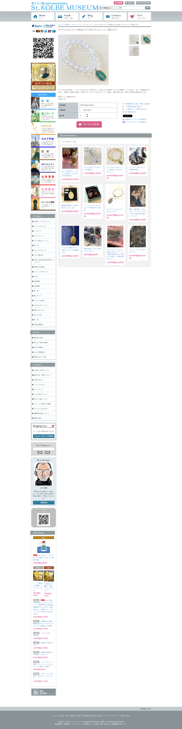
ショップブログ (39, 385)
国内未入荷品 (38, 338)
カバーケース (38, 236)
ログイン (130, 3)
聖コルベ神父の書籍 (41, 342)
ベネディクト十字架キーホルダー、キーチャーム (43, 676)
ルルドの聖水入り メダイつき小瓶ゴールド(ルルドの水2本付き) (70, 173)
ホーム (43, 16)
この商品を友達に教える (133, 106)
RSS (41, 691)
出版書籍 (37, 286)
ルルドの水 (37, 315)
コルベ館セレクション (41, 241)
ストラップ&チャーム (41, 272)
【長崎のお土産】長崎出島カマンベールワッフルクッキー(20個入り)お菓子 (43, 623)
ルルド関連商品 (39, 352)
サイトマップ (38, 389)
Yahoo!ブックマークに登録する (136, 119)
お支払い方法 (63, 716)
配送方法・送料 (75, 716)
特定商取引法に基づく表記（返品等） (138, 104)
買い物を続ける (130, 112)
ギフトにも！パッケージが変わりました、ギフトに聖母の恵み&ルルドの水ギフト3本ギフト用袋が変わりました (115, 254)
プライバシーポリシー (111, 716)
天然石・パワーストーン (73, 25)
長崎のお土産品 (39, 267)
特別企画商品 (38, 324)
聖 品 (36, 245)
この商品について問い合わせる (135, 109)
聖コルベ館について (41, 399)
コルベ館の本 (38, 255)
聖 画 (36, 320)
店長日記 (44, 503)
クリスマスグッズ (40, 250)
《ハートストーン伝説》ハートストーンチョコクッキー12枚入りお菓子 (43, 664)
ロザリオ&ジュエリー (41, 305)
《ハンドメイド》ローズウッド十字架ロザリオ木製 (92, 208)
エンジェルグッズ (40, 226)
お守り (36, 276)
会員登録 (118, 3)
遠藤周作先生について (41, 413)
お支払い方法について (41, 370)
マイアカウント (143, 3)
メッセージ (37, 231)
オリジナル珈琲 (39, 300)
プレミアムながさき (41, 409)
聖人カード (37, 296)
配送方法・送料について (42, 375)
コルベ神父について (41, 394)
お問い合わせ (115, 16)
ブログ (91, 16)
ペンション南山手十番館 (42, 404)
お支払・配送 (67, 16)
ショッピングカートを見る (44, 436)
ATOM (43, 693)
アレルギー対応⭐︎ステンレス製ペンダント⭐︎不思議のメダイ (70, 250)
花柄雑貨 (37, 281)
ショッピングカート (139, 16)
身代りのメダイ (39, 310)
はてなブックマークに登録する (135, 122)
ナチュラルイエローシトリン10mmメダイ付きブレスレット (114, 169)
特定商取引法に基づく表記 (92, 716)
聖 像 (36, 291)
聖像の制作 (37, 418)
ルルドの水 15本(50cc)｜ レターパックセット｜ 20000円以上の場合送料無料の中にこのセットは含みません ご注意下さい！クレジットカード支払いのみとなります (43, 607)
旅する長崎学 (38, 347)
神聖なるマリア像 (40, 357)
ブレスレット (88, 25)
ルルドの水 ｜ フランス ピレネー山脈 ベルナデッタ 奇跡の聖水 (43, 557)
